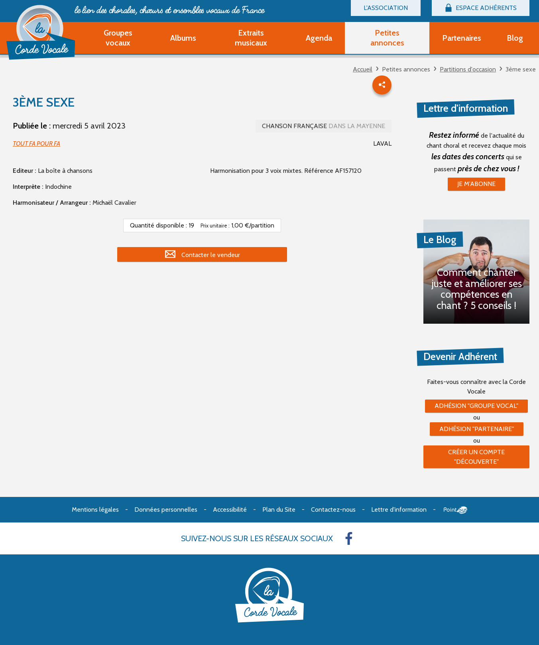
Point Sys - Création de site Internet (455, 510)
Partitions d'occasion (468, 69)
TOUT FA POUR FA (36, 143)
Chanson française (323, 126)
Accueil (362, 69)
